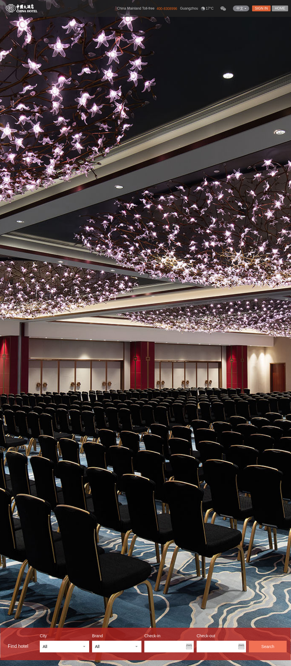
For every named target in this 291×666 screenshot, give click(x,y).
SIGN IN (261, 8)
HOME (280, 8)
